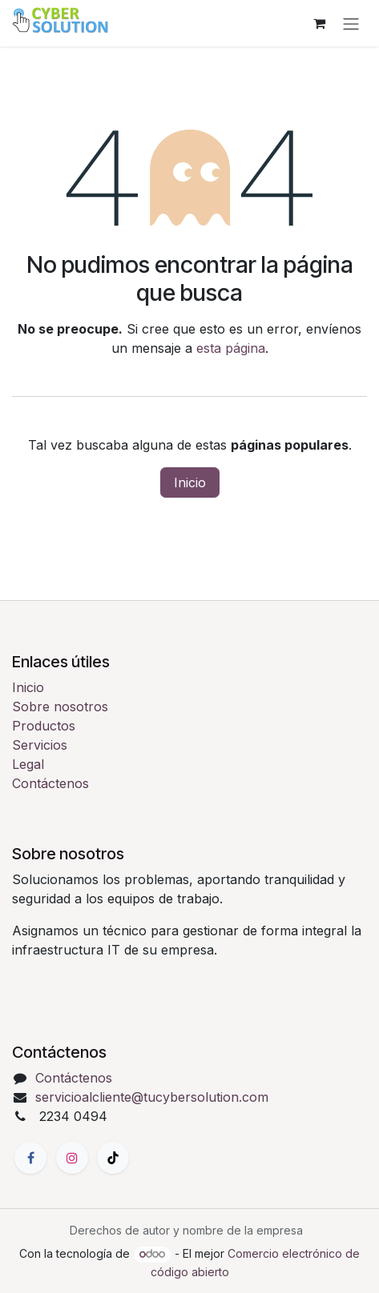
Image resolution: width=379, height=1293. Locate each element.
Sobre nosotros (60, 707)
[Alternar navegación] (351, 23)
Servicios (39, 745)
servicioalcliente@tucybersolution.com (151, 1097)
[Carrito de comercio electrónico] (319, 23)
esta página (230, 348)
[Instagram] (72, 1158)
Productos (43, 726)
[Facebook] (30, 1158)
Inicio (190, 482)
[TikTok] (113, 1158)
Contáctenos (50, 783)
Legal (28, 764)
